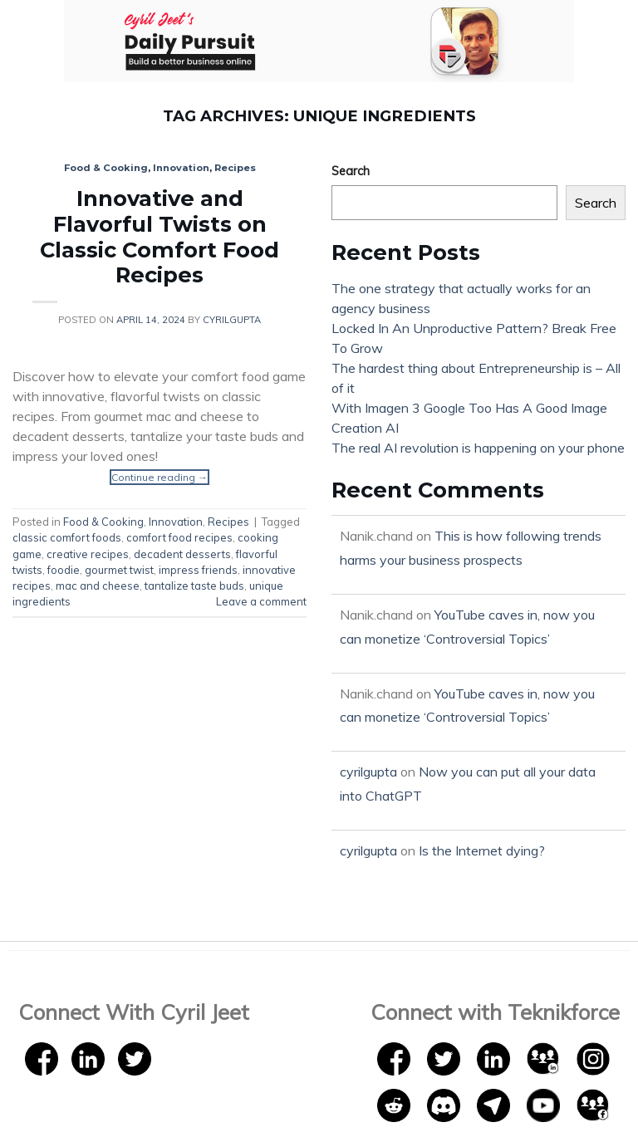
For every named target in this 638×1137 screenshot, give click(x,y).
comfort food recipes (179, 537)
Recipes (235, 168)
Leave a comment (261, 601)
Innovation (181, 168)
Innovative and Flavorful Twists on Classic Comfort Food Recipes (159, 236)
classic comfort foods (66, 537)
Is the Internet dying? (482, 850)
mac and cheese (98, 585)
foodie (63, 569)
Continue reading (159, 477)
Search (350, 171)
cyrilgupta (232, 320)
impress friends (198, 569)
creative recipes (88, 554)
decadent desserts (182, 554)
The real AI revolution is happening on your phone (478, 447)
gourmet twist (119, 569)
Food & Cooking (106, 168)
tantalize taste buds (194, 585)
